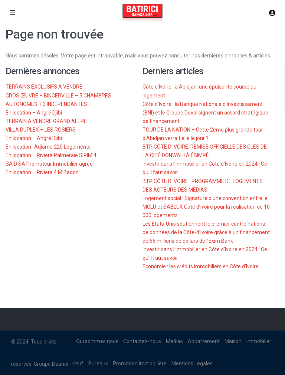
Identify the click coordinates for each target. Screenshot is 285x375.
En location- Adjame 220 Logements (48, 147)
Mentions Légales (192, 363)
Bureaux (98, 363)
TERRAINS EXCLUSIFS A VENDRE (44, 87)
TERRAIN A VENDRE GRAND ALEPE (46, 121)
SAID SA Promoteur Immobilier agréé (49, 164)
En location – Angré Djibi (34, 113)
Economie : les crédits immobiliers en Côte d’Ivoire (200, 266)
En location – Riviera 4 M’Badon (42, 172)
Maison (233, 341)
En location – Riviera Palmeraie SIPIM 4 (51, 155)
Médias (174, 341)
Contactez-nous (142, 341)
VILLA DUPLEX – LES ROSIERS (41, 130)
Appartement (204, 341)
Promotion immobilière (140, 363)
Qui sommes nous (97, 341)
